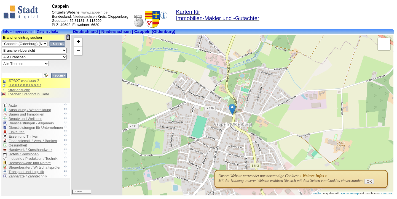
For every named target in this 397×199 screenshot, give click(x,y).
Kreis (138, 16)
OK (369, 181)
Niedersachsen (85, 16)
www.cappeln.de (94, 12)
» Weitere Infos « (313, 176)
